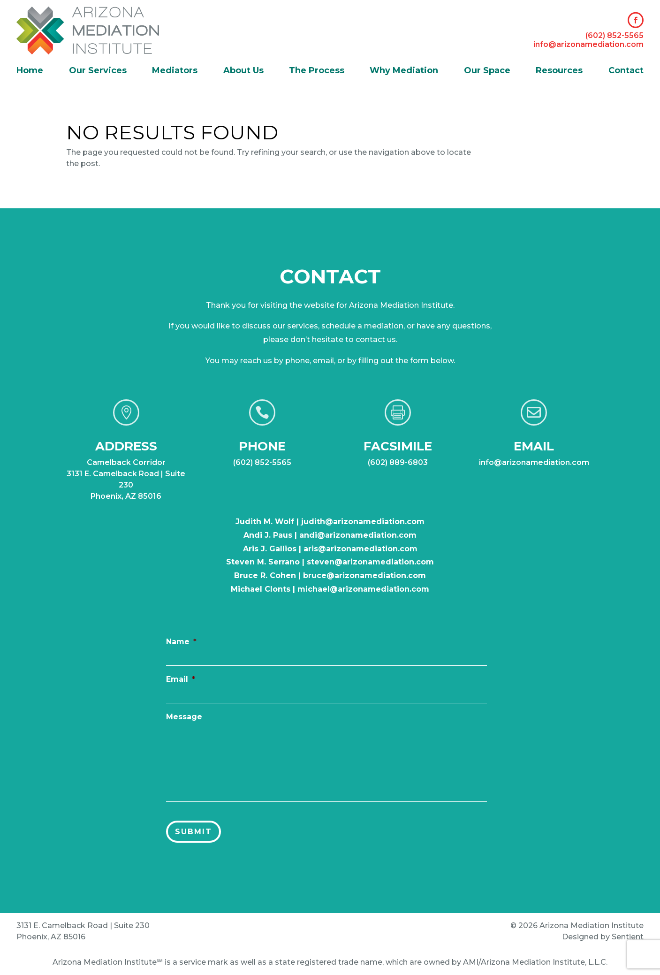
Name (184, 646)
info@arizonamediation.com (588, 44)
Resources (559, 71)
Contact (626, 71)
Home (29, 71)
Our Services (98, 71)
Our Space (487, 71)
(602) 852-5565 (614, 35)
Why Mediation (404, 71)
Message (187, 720)
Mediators (174, 71)
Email (183, 683)
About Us (243, 71)
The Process (316, 71)
